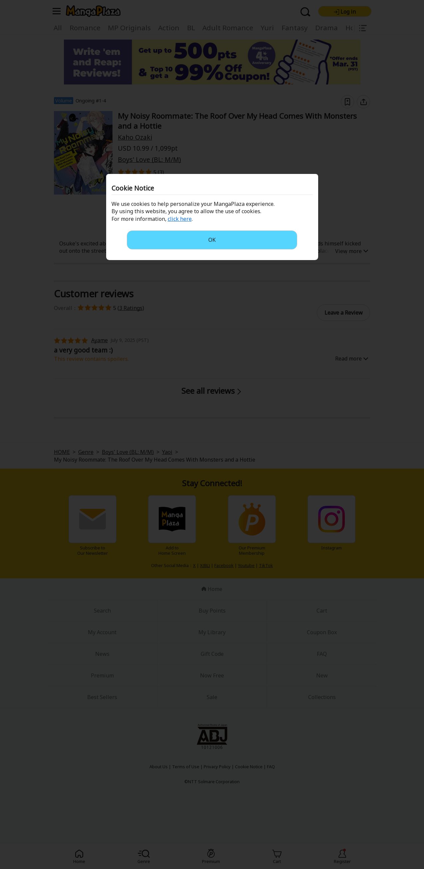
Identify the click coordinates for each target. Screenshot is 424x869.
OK (212, 239)
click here (180, 218)
